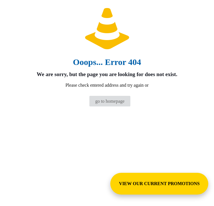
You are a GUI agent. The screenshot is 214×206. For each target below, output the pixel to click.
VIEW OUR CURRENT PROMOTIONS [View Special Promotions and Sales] (159, 183)
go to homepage (109, 101)
